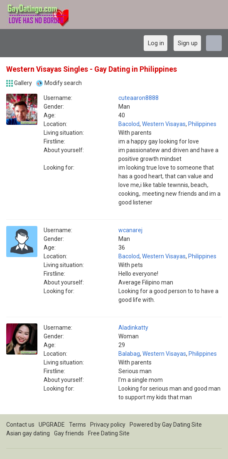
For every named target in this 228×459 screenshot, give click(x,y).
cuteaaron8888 (138, 98)
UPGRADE (52, 424)
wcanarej (130, 230)
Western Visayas (164, 124)
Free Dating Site (109, 433)
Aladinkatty (133, 327)
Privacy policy (107, 424)
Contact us (20, 424)
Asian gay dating (28, 433)
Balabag (129, 353)
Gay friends (69, 433)
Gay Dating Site (182, 424)
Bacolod (129, 124)
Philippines (202, 124)
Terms (77, 424)
